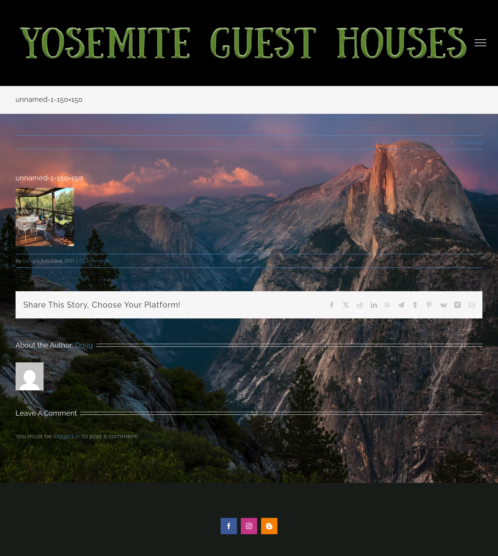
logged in (67, 436)
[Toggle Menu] (480, 42)
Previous (470, 142)
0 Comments (94, 261)
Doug (29, 261)
